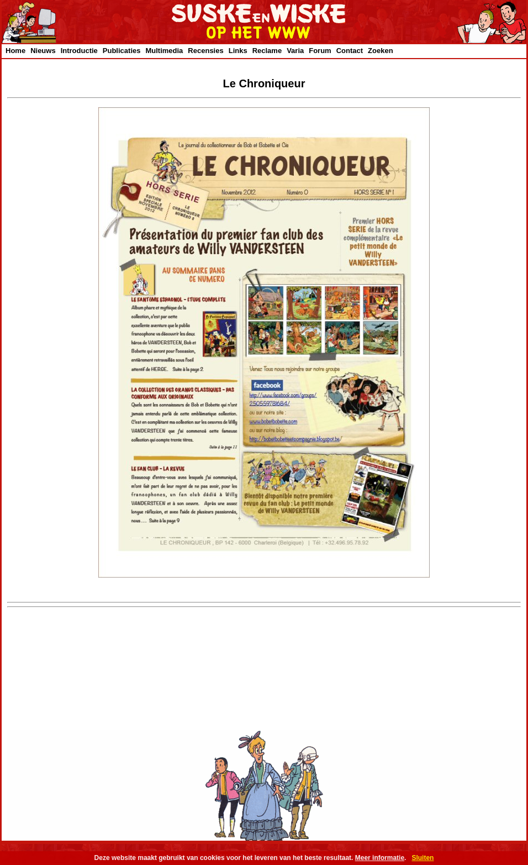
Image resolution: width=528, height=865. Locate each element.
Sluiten (422, 858)
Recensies (205, 50)
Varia (295, 50)
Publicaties (122, 50)
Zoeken (380, 50)
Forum (320, 50)
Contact (349, 50)
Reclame (267, 50)
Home (15, 50)
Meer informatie (379, 858)
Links (238, 50)
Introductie (79, 50)
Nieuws (43, 50)
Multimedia (164, 50)
